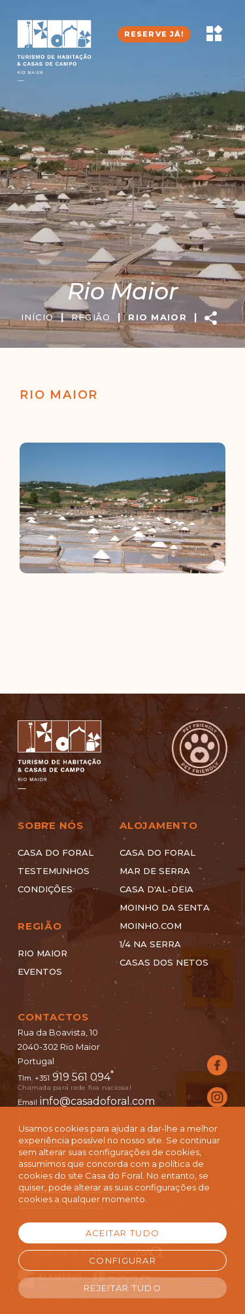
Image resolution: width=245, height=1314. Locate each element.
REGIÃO (99, 317)
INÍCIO (46, 317)
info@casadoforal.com (97, 1101)
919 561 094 (83, 1077)
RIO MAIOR (166, 317)
